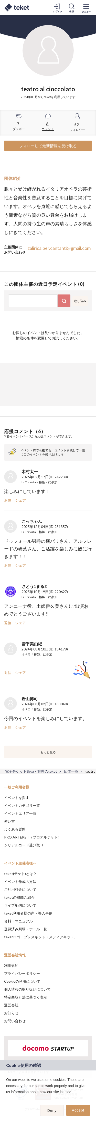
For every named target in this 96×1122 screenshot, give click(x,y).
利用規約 (11, 965)
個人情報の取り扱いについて (27, 989)
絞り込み (80, 301)
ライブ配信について (20, 905)
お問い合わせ (15, 1021)
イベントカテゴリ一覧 (22, 805)
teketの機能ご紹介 (19, 897)
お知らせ (11, 1013)
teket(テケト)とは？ (20, 873)
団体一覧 (71, 771)
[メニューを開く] (86, 7)
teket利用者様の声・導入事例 (28, 913)
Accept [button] (78, 1110)
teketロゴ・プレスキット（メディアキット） (41, 937)
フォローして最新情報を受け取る (48, 145)
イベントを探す (16, 797)
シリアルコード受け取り (24, 845)
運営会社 (11, 1005)
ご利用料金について (20, 889)
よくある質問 (15, 829)
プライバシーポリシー (22, 973)
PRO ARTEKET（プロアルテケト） (32, 837)
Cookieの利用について (22, 981)
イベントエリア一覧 (20, 813)
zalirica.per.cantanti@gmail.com (59, 248)
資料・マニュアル (18, 921)
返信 (7, 500)
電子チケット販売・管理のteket (31, 771)
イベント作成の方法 (20, 881)
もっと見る (48, 752)
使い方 (9, 821)
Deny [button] (52, 1110)
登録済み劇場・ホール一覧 (25, 929)
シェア (20, 500)
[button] (7, 1098)
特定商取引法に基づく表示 (25, 997)
